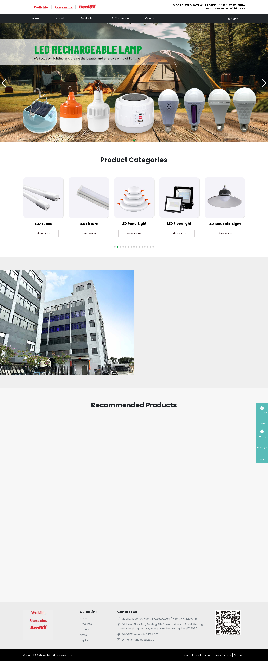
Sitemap (238, 655)
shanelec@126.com (230, 8)
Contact (151, 18)
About (60, 18)
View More (43, 233)
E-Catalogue (120, 18)
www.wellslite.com (146, 634)
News (83, 635)
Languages (231, 18)
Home (35, 18)
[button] (264, 83)
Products (87, 18)
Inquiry (84, 640)
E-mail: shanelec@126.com (137, 640)
